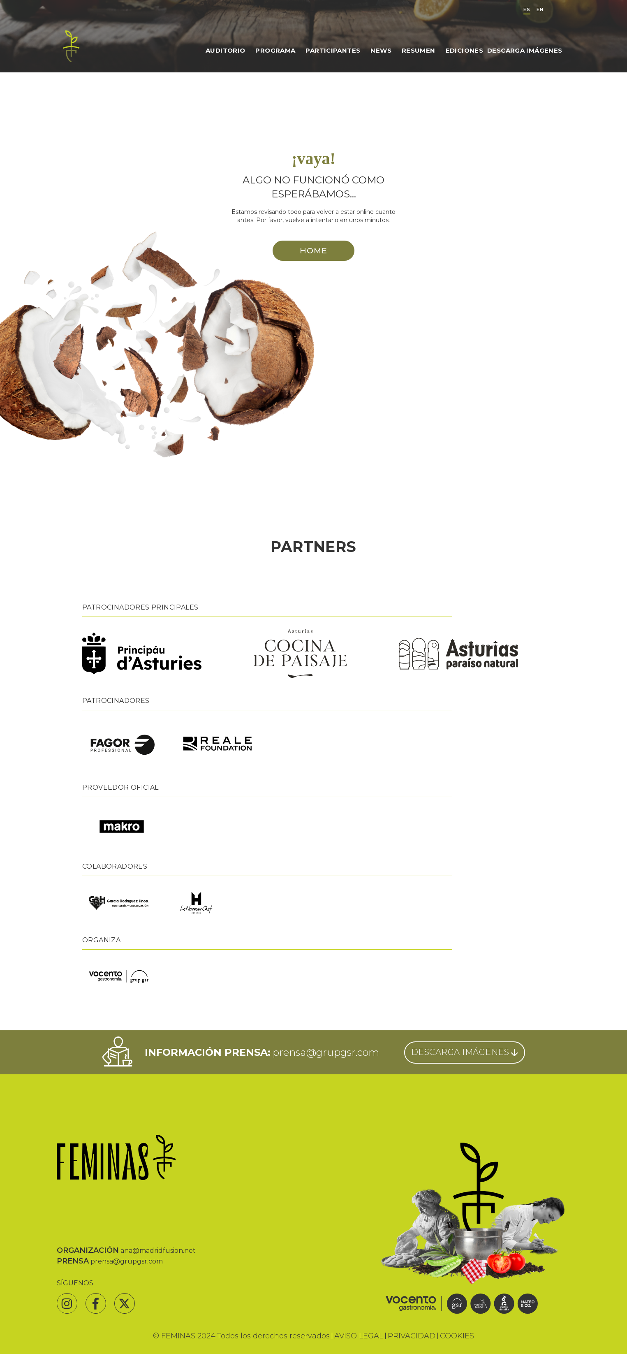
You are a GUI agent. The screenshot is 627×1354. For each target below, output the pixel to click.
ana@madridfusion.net (158, 1250)
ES (526, 9)
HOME (313, 250)
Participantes (332, 50)
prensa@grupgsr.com (326, 1052)
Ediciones (464, 50)
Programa (275, 50)
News (380, 50)
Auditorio (225, 50)
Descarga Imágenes (524, 50)
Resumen (418, 50)
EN (540, 9)
